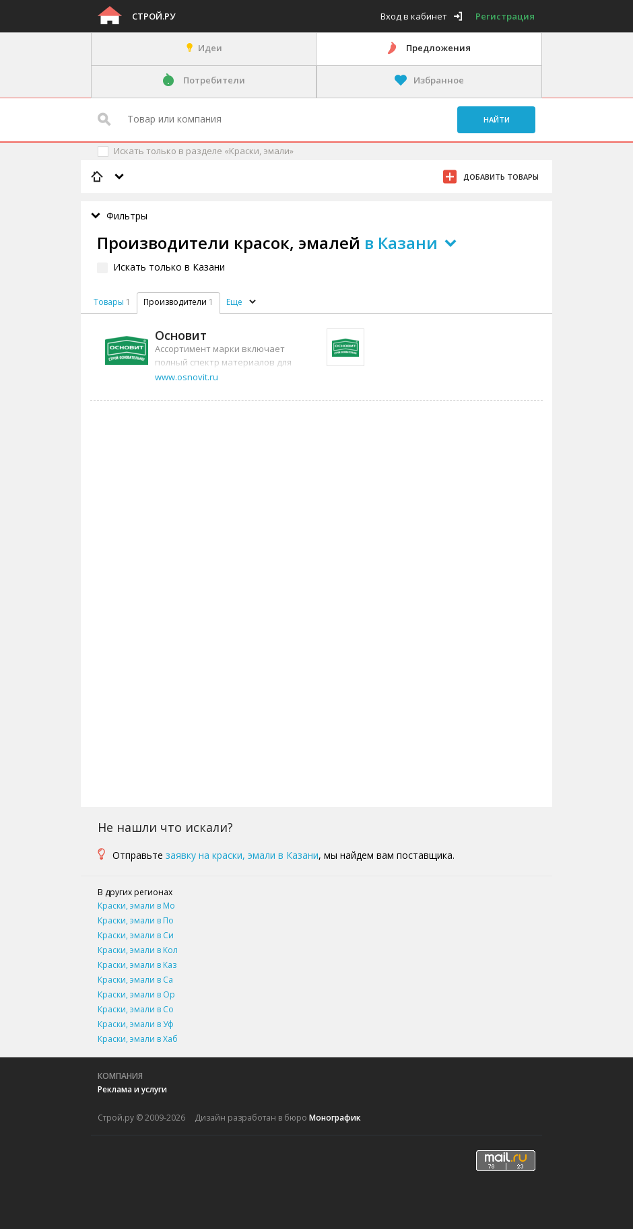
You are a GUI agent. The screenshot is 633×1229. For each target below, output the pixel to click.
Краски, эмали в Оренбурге (136, 996)
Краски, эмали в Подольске (136, 922)
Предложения (438, 48)
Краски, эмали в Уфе (136, 1025)
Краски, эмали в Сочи (136, 1011)
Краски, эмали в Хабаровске (138, 1040)
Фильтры (126, 215)
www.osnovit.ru (186, 377)
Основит (181, 335)
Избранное (438, 80)
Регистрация (505, 16)
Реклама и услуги (132, 1089)
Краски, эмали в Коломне (138, 951)
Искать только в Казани (169, 266)
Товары (109, 302)
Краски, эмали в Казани (137, 966)
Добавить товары (501, 177)
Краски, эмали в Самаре (135, 981)
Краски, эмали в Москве (136, 907)
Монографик (335, 1117)
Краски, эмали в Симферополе (136, 936)
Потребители (214, 80)
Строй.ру (153, 16)
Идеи (210, 48)
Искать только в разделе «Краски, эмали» (204, 151)
